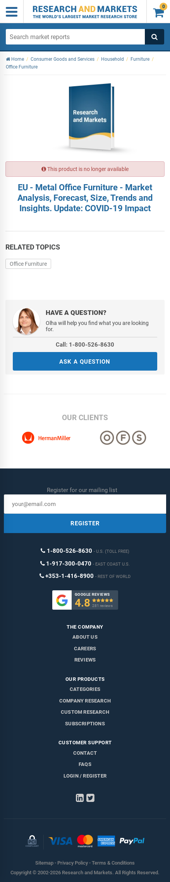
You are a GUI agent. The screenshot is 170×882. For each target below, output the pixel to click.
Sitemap (44, 863)
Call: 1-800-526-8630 (85, 344)
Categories (85, 689)
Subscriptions (85, 723)
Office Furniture (28, 264)
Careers (85, 648)
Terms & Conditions (113, 863)
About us (85, 637)
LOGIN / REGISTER (85, 776)
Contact (85, 753)
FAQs (85, 764)
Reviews (85, 660)
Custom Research (85, 712)
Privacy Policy (72, 863)
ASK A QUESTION (84, 361)
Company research (85, 701)
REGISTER (85, 523)
